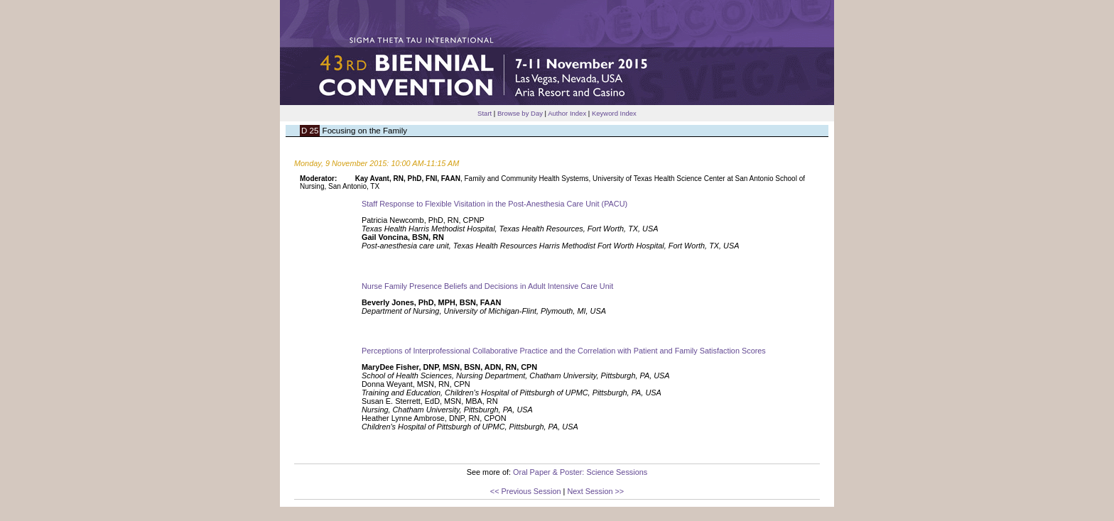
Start (484, 113)
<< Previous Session (525, 491)
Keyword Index (614, 113)
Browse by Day (520, 113)
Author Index (567, 113)
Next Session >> (595, 491)
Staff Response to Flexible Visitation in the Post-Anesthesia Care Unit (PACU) (494, 203)
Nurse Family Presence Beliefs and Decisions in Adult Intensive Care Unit (487, 286)
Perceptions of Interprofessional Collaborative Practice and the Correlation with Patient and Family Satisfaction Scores (564, 350)
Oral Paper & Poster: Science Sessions (580, 472)
